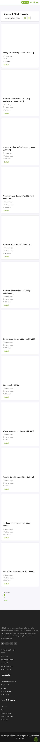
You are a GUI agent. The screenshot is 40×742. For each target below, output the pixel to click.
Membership (4, 663)
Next (5, 600)
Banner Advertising (6, 666)
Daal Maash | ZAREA (11, 385)
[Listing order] (13, 18)
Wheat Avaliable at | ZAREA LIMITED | (18, 431)
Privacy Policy (5, 695)
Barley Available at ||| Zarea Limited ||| (18, 52)
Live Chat (3, 707)
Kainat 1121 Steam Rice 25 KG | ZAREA (19, 572)
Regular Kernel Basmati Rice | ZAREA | (18, 477)
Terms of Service (6, 691)
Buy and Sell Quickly (7, 660)
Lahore (7, 59)
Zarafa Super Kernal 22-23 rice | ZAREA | (19, 339)
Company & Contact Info (8, 681)
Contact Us (4, 720)
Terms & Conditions (7, 717)
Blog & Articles (5, 685)
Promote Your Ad (6, 669)
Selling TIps (4, 656)
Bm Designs (20, 738)
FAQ (2, 710)
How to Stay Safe (6, 713)
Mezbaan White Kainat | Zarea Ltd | (17, 244)
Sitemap (3, 688)
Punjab (11, 59)
